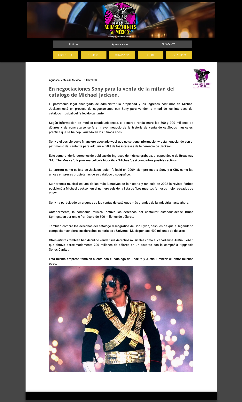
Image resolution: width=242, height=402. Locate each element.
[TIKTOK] (150, 55)
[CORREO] (93, 55)
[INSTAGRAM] (179, 55)
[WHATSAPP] (122, 55)
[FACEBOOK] (65, 55)
